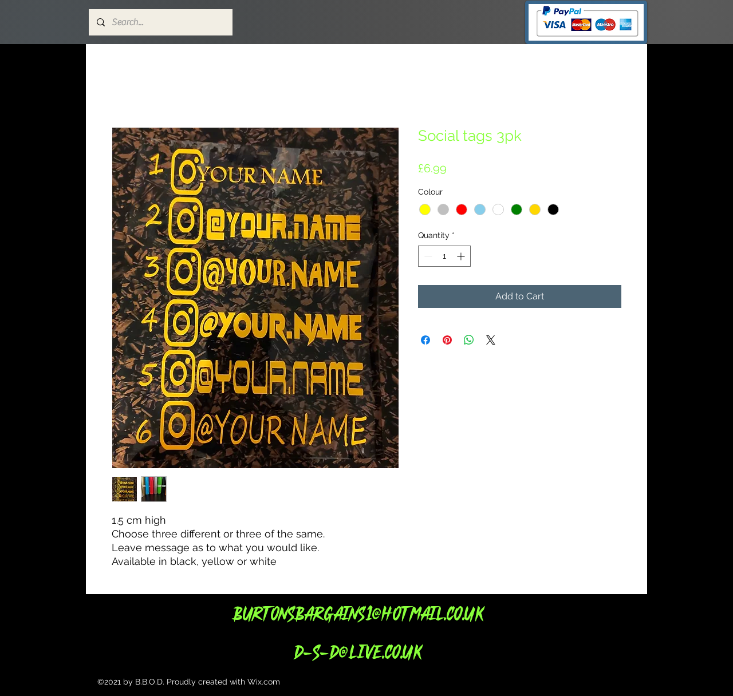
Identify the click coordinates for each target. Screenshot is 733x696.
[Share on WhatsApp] (469, 340)
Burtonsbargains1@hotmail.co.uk (357, 613)
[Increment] (462, 256)
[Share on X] (491, 340)
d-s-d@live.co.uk (357, 651)
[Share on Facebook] (425, 340)
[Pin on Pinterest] (447, 340)
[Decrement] (427, 256)
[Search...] (160, 22)
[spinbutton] (444, 256)
